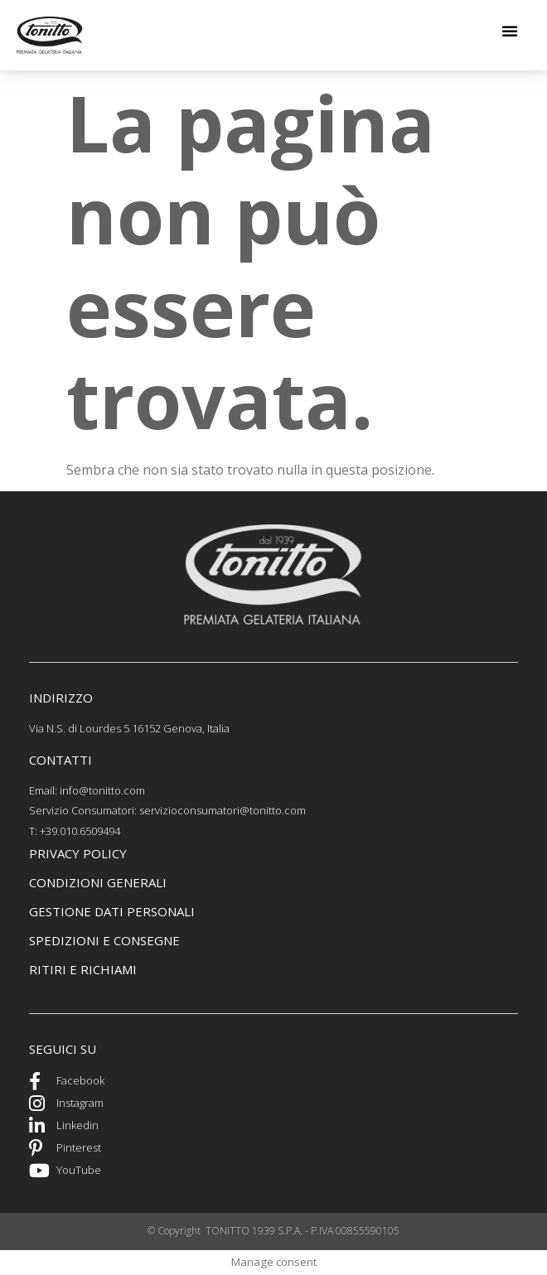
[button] (509, 30)
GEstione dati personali (112, 911)
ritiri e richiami (83, 969)
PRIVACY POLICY (78, 853)
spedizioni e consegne (104, 940)
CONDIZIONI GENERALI (98, 882)
